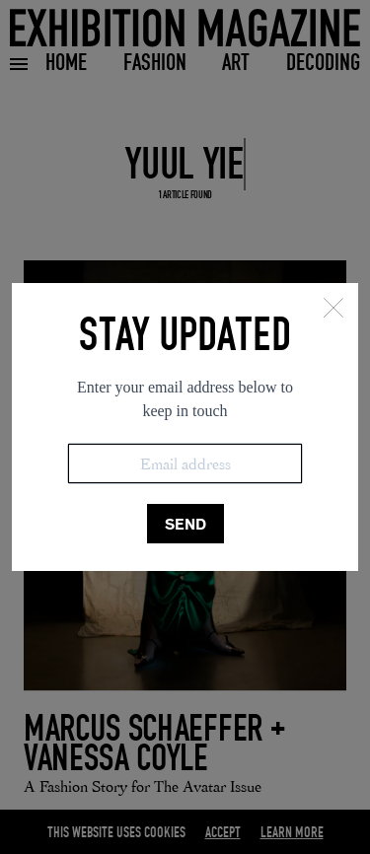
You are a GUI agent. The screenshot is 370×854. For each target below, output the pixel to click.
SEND (185, 524)
